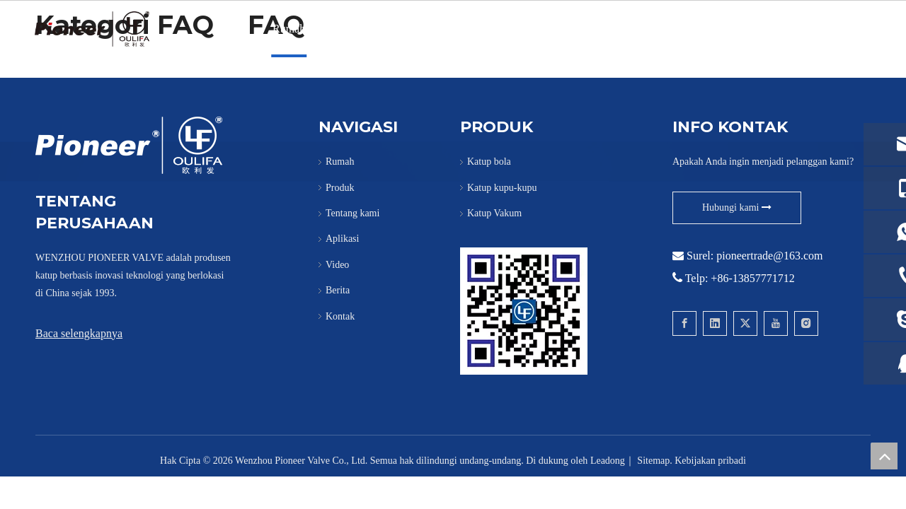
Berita (642, 29)
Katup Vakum (494, 213)
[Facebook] (684, 323)
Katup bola (489, 161)
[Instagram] (806, 323)
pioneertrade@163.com (769, 256)
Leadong (607, 460)
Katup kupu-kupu (502, 187)
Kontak (694, 29)
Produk (342, 29)
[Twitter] (745, 323)
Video (593, 29)
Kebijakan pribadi (710, 460)
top (884, 456)
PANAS (482, 29)
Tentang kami (411, 29)
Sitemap (653, 460)
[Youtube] (776, 323)
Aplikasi (540, 29)
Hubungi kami (737, 207)
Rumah (289, 29)
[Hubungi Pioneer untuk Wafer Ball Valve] (523, 311)
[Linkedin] (715, 323)
